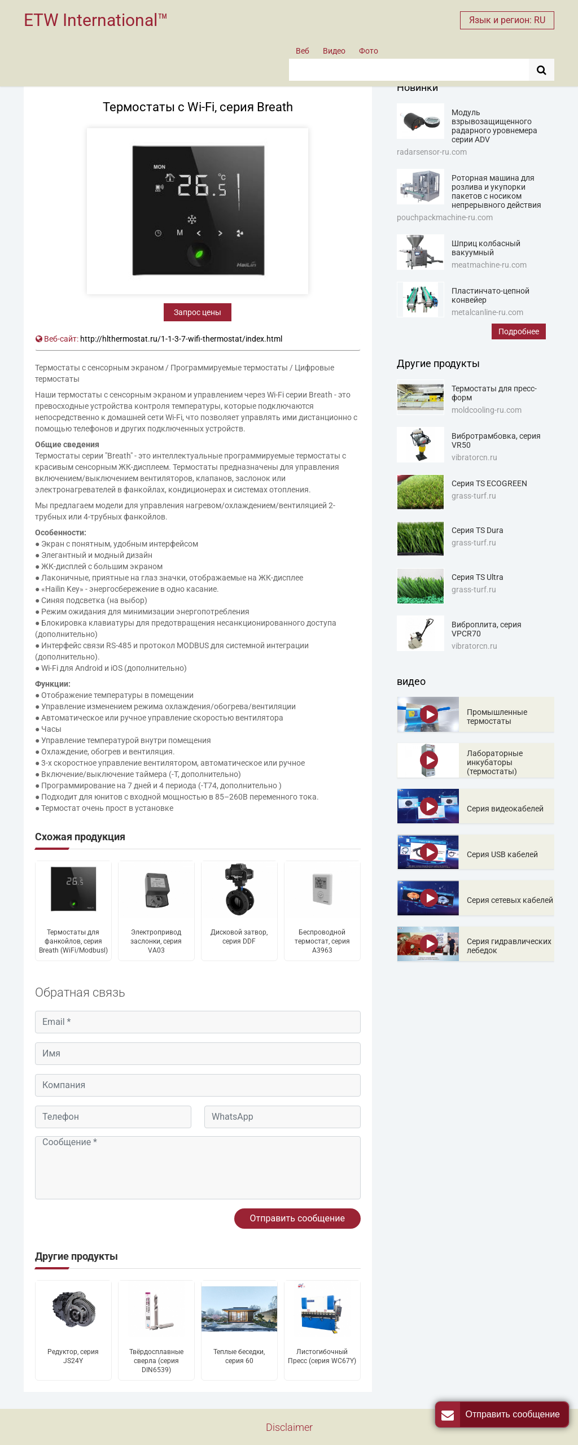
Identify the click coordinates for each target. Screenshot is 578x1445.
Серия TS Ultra (477, 577)
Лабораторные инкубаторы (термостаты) (495, 762)
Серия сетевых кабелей (510, 900)
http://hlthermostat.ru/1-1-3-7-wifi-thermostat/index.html (181, 338)
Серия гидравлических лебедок (509, 946)
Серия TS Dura (477, 530)
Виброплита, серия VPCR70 (487, 629)
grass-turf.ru (474, 495)
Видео (334, 50)
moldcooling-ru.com (487, 409)
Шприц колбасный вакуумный (486, 248)
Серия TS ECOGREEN (489, 483)
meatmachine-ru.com (489, 264)
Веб (302, 50)
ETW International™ (96, 20)
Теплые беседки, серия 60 (239, 1356)
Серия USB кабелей (502, 854)
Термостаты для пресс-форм (494, 393)
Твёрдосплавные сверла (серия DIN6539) (156, 1361)
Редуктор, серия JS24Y (73, 1356)
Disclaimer (289, 1427)
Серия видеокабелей (505, 808)
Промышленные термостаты (497, 717)
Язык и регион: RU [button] (507, 20)
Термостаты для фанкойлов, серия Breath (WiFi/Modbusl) (73, 941)
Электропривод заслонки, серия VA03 (156, 941)
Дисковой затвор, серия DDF (239, 936)
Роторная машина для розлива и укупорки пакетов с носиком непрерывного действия (496, 191)
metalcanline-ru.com (487, 312)
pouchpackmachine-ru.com (445, 217)
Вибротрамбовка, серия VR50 (496, 440)
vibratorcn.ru (474, 457)
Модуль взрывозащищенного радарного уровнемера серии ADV (494, 126)
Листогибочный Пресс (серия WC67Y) (322, 1356)
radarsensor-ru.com (432, 151)
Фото (368, 50)
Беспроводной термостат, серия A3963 (322, 941)
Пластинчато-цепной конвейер (490, 295)
